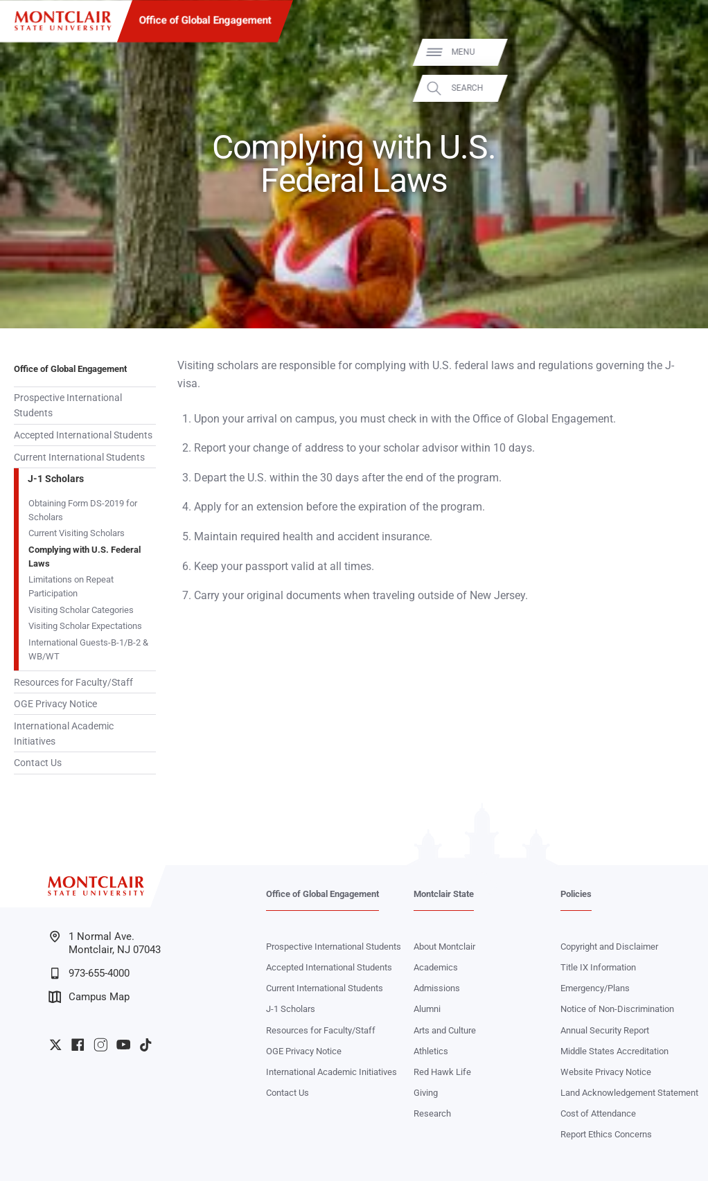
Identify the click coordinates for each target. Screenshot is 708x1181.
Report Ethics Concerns (606, 1134)
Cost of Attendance (598, 1113)
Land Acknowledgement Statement (629, 1092)
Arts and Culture (445, 1030)
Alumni (427, 1009)
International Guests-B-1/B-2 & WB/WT (88, 649)
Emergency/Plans (595, 988)
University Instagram (100, 1044)
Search (679, 88)
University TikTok (145, 1044)
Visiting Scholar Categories (81, 610)
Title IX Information (598, 967)
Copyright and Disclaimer (609, 946)
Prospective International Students (68, 405)
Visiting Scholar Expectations (85, 626)
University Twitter (55, 1044)
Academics (436, 967)
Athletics (431, 1051)
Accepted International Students (83, 435)
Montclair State (444, 894)
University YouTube (123, 1044)
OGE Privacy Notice (55, 703)
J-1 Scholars (56, 478)
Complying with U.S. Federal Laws (84, 556)
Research (432, 1113)
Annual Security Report (604, 1030)
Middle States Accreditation (614, 1051)
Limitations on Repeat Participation (71, 586)
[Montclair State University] (63, 20)
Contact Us (38, 762)
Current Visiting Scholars (76, 533)
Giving (426, 1092)
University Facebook (78, 1044)
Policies (576, 894)
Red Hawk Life (442, 1072)
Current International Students (79, 457)
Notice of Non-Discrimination (617, 1009)
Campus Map (89, 997)
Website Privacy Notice (605, 1072)
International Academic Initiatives (64, 733)
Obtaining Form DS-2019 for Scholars (82, 510)
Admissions (437, 988)
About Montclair (444, 946)
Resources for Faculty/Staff (73, 682)
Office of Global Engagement (205, 20)
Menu (675, 52)
